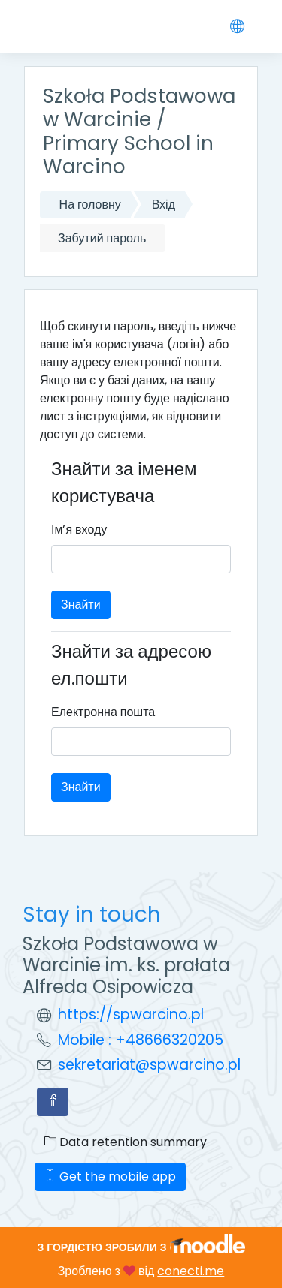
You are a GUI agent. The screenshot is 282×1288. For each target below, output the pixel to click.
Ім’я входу (79, 529)
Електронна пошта (103, 712)
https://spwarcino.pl (131, 1014)
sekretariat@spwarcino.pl (149, 1065)
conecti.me (190, 1271)
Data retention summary (125, 1142)
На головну (90, 204)
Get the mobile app (110, 1176)
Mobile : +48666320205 (140, 1040)
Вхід (163, 204)
